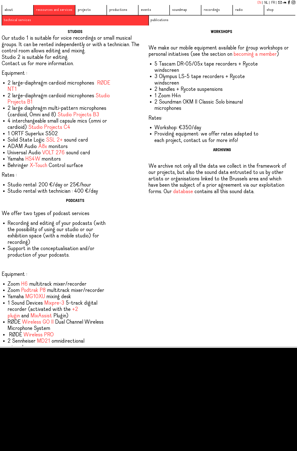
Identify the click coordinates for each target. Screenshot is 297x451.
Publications (160, 20)
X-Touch (38, 165)
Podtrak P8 (33, 290)
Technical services (17, 20)
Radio (239, 10)
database (183, 192)
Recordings (212, 10)
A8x (42, 146)
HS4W (32, 159)
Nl (266, 3)
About (9, 10)
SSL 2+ (54, 140)
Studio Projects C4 (49, 127)
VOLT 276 (53, 153)
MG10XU (35, 297)
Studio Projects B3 (78, 115)
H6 (24, 284)
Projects (84, 10)
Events (146, 10)
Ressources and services (54, 10)
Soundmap (179, 10)
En (260, 3)
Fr (273, 3)
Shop (270, 10)
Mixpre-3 (54, 303)
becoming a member (255, 54)
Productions (118, 10)
